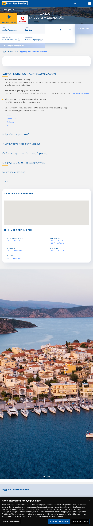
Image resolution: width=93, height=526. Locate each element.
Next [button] (89, 373)
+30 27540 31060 (14, 258)
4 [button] (48, 476)
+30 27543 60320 (57, 243)
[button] (46, 210)
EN (75, 3)
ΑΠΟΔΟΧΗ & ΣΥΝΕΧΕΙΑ (59, 522)
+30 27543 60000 (14, 251)
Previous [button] (3, 373)
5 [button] (49, 476)
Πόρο (9, 115)
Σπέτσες (10, 122)
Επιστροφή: (29, 37)
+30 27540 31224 (57, 251)
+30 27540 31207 (14, 241)
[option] (46, 374)
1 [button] (44, 476)
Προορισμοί (14, 51)
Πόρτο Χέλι (11, 119)
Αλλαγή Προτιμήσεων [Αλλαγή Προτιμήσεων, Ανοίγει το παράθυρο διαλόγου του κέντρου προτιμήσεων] (11, 522)
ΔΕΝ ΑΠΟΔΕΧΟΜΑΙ (80, 522)
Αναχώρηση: (6, 37)
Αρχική (5, 51)
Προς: (27, 27)
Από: (3, 27)
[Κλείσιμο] (89, 501)
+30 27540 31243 (57, 241)
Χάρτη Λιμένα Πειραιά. (81, 93)
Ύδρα (9, 125)
